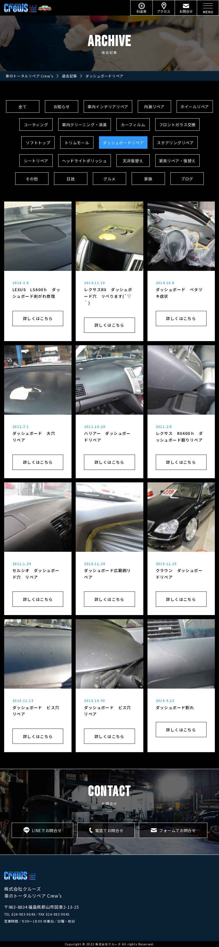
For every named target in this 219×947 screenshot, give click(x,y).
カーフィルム (133, 124)
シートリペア (36, 160)
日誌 (71, 179)
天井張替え (133, 160)
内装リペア (154, 106)
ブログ (187, 179)
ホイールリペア (194, 106)
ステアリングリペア (175, 142)
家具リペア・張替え (177, 160)
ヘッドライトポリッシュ (84, 160)
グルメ (109, 179)
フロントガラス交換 (177, 124)
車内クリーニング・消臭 (84, 124)
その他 (32, 179)
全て (23, 106)
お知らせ (62, 106)
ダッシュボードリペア (123, 142)
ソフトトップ (38, 142)
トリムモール (77, 142)
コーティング (36, 124)
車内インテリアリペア (108, 106)
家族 (148, 179)
